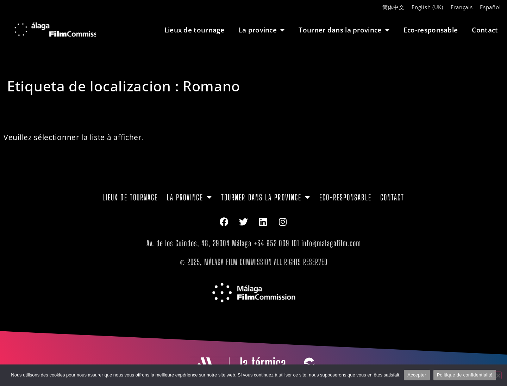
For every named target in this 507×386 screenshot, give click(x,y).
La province (262, 30)
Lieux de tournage (194, 30)
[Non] (498, 375)
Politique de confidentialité (465, 375)
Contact (485, 30)
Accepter (416, 375)
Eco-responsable (430, 30)
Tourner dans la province (344, 30)
